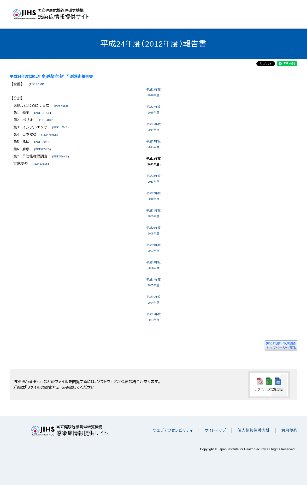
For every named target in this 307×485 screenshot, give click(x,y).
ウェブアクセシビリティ (173, 430)
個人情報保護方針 (253, 430)
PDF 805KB (42, 149)
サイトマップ (215, 430)
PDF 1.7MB (60, 127)
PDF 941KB (46, 120)
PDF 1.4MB (41, 163)
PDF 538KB (60, 156)
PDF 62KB (61, 105)
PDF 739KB (49, 134)
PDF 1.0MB (42, 142)
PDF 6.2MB (37, 84)
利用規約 (289, 430)
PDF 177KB (42, 112)
